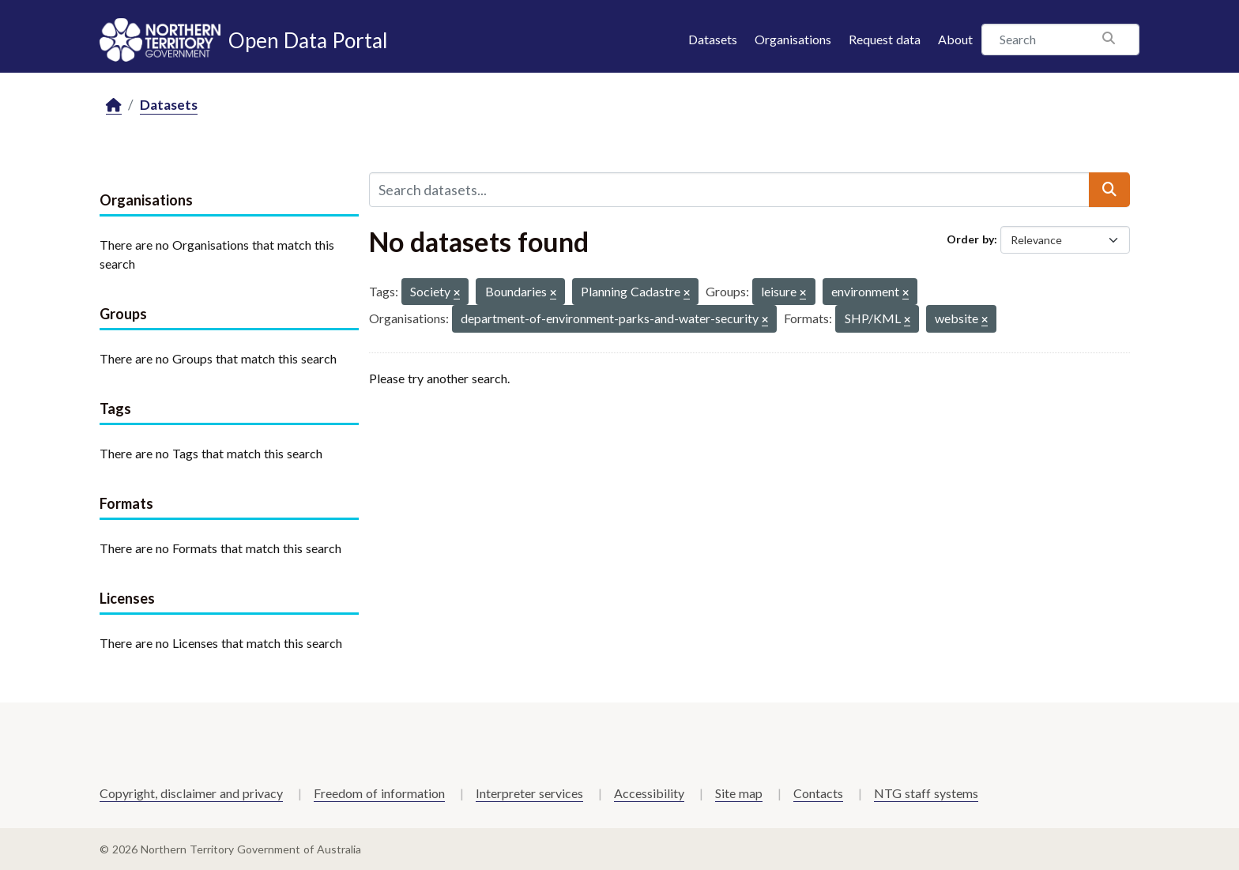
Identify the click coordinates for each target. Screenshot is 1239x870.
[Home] (114, 105)
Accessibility (649, 792)
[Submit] (1109, 189)
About (955, 39)
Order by (970, 239)
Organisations (793, 39)
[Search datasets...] (729, 189)
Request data (885, 39)
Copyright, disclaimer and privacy (191, 792)
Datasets (712, 39)
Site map (739, 792)
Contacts (818, 792)
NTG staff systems (926, 792)
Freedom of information (379, 792)
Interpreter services (529, 792)
